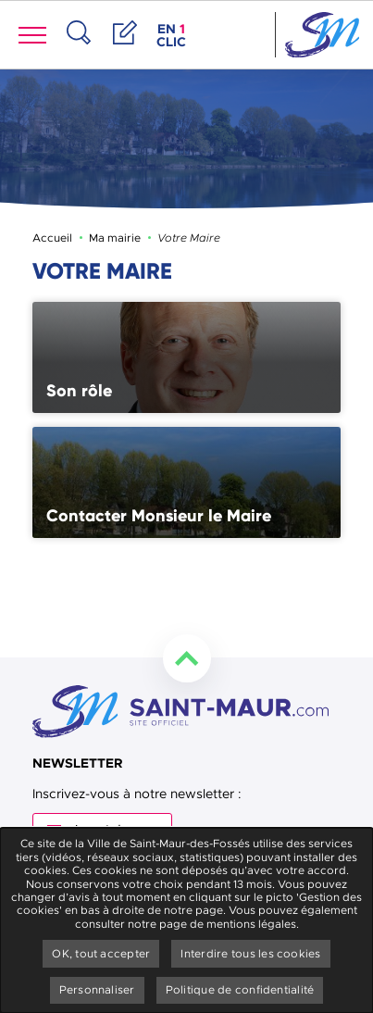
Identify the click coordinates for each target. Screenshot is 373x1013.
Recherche (78, 51)
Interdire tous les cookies (250, 953)
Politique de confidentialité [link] (240, 989)
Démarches (124, 51)
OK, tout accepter (101, 953)
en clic (173, 35)
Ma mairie (115, 238)
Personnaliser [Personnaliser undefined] (97, 989)
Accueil (52, 238)
